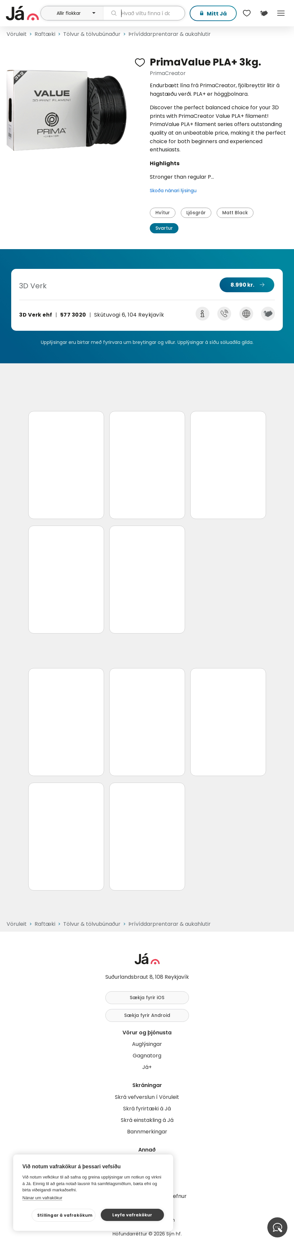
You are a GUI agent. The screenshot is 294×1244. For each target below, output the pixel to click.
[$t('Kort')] (263, 13)
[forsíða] (22, 13)
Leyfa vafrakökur (132, 1215)
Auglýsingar (147, 1044)
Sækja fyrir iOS (147, 997)
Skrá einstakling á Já (147, 1120)
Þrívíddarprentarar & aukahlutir (169, 34)
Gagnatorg (147, 1055)
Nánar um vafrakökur (42, 1197)
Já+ (147, 1067)
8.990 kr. (242, 285)
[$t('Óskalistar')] (246, 13)
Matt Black (235, 212)
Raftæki (45, 34)
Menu (281, 13)
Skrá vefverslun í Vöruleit (147, 1097)
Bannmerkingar (147, 1131)
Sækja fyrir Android (147, 1015)
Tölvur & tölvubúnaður (91, 34)
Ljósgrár (196, 212)
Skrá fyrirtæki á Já (147, 1108)
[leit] (144, 13)
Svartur (164, 228)
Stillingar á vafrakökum (65, 1215)
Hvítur (162, 212)
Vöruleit (17, 34)
